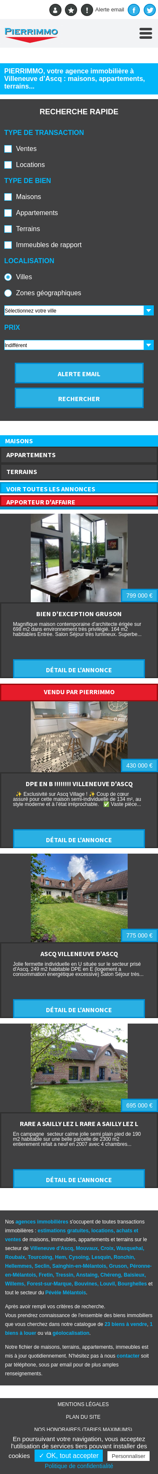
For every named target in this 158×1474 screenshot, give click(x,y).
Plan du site (83, 1417)
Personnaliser (128, 1456)
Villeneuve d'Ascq (51, 1248)
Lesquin (101, 1257)
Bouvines (86, 1284)
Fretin (46, 1275)
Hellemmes (18, 1266)
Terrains (28, 228)
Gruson (118, 1266)
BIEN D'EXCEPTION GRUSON (79, 613)
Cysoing (78, 1257)
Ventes (26, 148)
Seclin (42, 1266)
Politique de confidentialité (79, 1466)
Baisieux (134, 1275)
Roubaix (15, 1257)
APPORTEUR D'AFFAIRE (40, 502)
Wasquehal (129, 1248)
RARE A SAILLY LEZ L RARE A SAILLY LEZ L (79, 1123)
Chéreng (110, 1275)
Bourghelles (132, 1284)
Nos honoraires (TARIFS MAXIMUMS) (83, 1430)
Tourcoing (40, 1257)
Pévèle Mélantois (65, 1293)
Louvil (107, 1284)
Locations (30, 164)
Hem (60, 1257)
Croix (107, 1248)
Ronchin (124, 1257)
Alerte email (102, 10)
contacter (128, 1356)
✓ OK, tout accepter (69, 1455)
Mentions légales (83, 1404)
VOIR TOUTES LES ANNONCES (50, 489)
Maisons (28, 196)
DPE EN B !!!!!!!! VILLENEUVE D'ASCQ (79, 783)
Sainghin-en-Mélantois (79, 1266)
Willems (14, 1284)
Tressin (64, 1275)
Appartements (37, 212)
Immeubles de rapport (49, 244)
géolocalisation (71, 1333)
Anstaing (86, 1275)
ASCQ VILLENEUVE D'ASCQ (79, 953)
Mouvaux (87, 1248)
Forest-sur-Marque (49, 1284)
